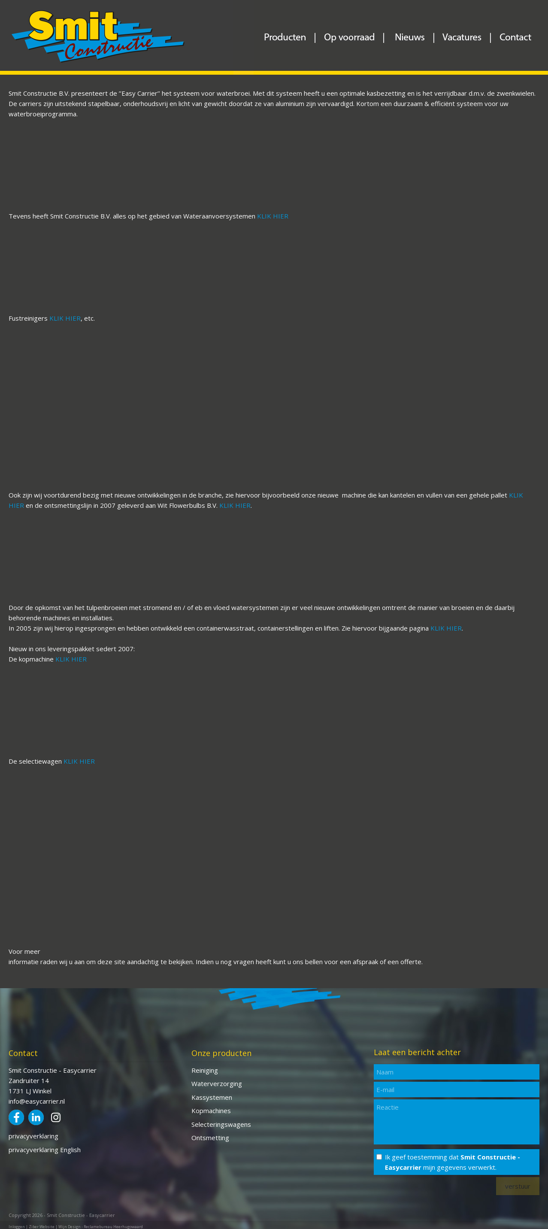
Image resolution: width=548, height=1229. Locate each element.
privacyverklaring (33, 1136)
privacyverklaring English (45, 1149)
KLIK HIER (272, 216)
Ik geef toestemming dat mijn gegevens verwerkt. (452, 1162)
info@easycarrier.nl (37, 1101)
